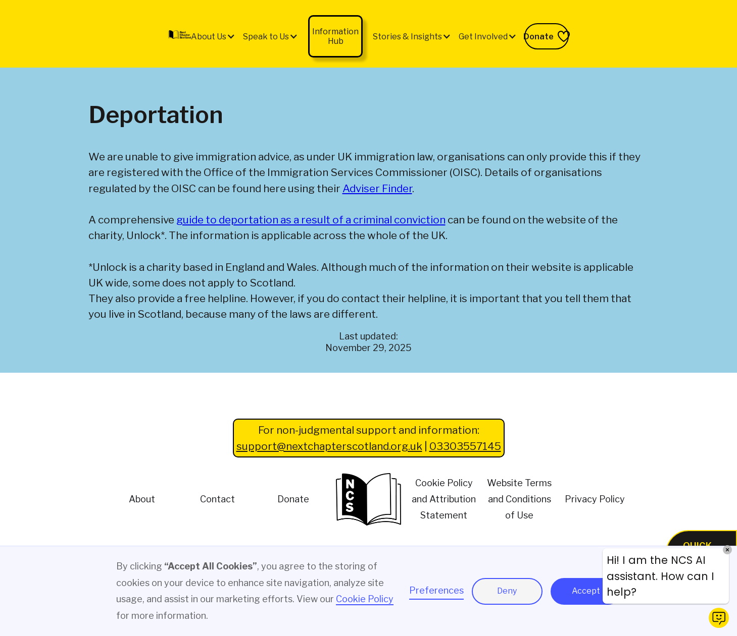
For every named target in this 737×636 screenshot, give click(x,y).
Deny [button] (507, 591)
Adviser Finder (377, 188)
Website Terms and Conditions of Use (519, 499)
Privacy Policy (595, 499)
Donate (293, 499)
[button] (213, 36)
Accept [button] (586, 591)
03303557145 (465, 446)
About (142, 499)
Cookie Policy (365, 599)
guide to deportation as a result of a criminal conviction (311, 219)
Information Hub (335, 36)
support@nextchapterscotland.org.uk (329, 446)
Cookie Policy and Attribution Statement (444, 499)
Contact (217, 499)
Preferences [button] (436, 590)
